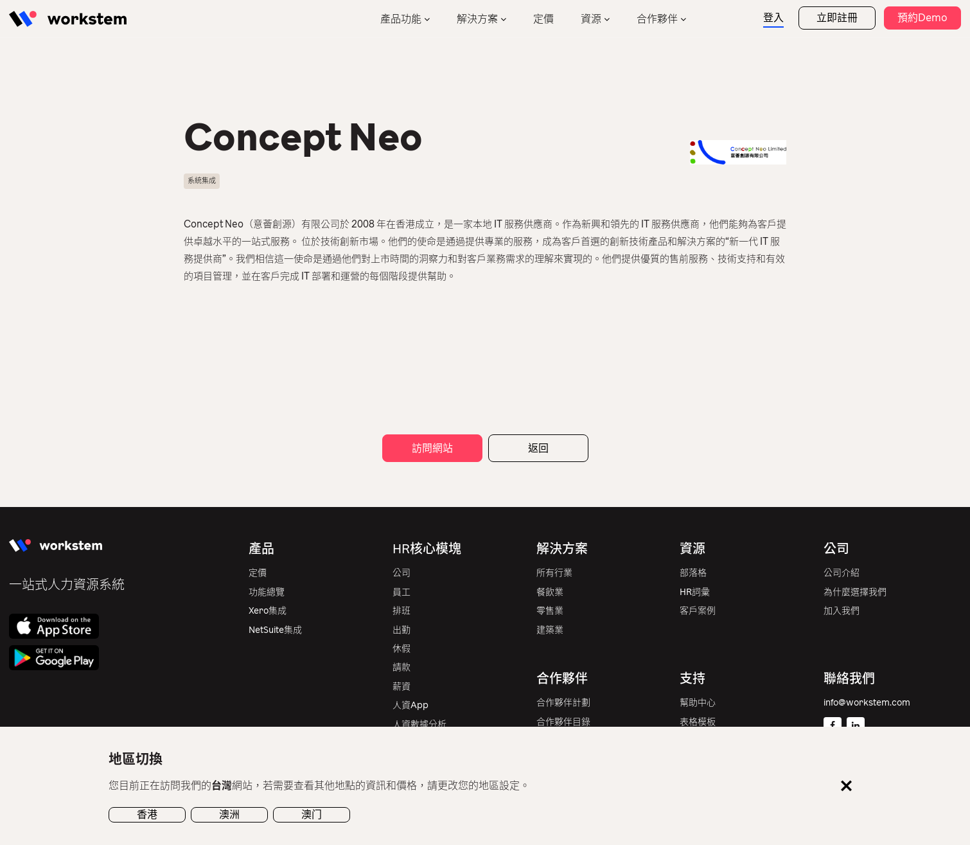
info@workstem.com (867, 703)
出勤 (401, 630)
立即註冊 (837, 17)
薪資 (401, 686)
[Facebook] (833, 726)
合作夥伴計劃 (563, 703)
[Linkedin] (856, 726)
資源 (591, 19)
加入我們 (842, 611)
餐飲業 (549, 592)
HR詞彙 (695, 592)
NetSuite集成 (275, 630)
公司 (401, 573)
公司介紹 (842, 573)
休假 (401, 649)
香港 (147, 814)
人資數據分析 (419, 724)
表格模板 (698, 722)
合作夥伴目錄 (563, 722)
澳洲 (229, 814)
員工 (401, 592)
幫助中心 (698, 703)
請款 (401, 667)
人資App (410, 705)
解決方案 (477, 19)
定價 (543, 19)
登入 (773, 17)
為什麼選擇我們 (855, 592)
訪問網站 (432, 448)
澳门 (311, 814)
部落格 (693, 573)
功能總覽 (267, 592)
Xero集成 (268, 611)
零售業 (549, 611)
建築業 (549, 630)
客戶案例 (698, 611)
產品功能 (400, 19)
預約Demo (922, 17)
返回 (538, 448)
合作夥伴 (657, 19)
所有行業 (554, 573)
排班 (401, 611)
